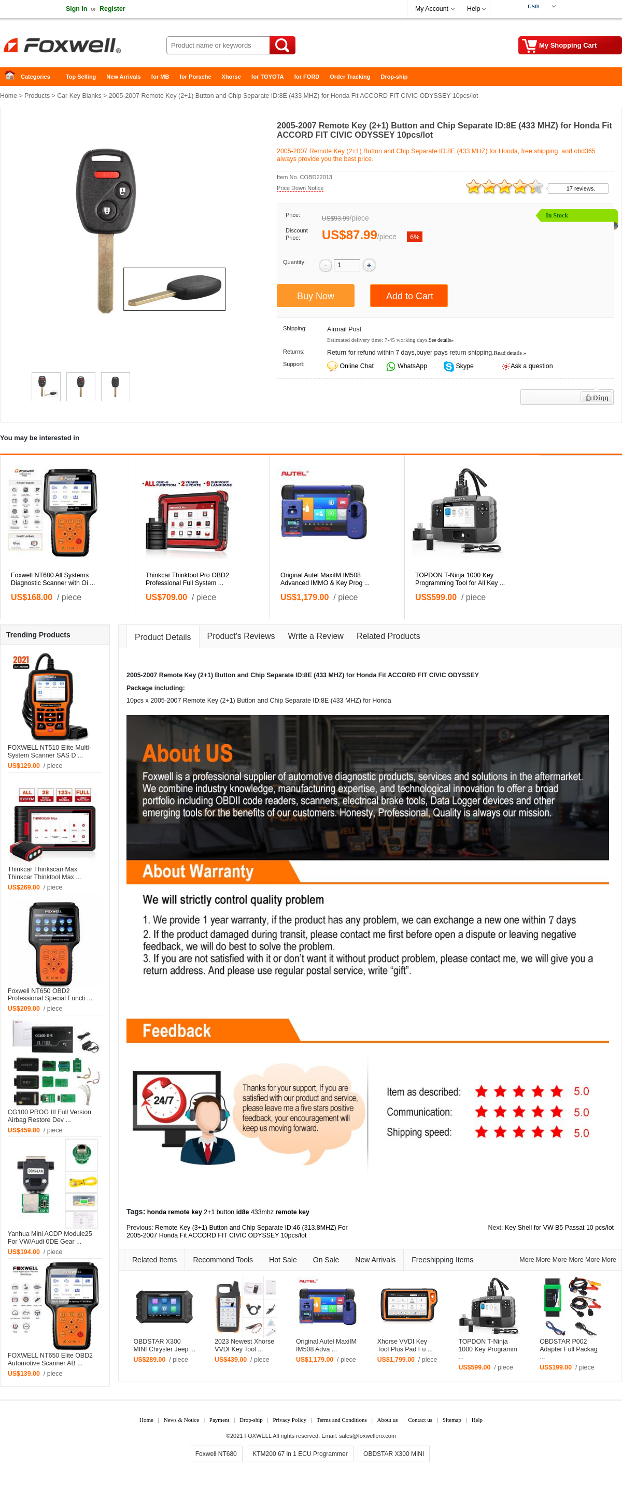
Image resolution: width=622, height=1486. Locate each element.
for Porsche (195, 77)
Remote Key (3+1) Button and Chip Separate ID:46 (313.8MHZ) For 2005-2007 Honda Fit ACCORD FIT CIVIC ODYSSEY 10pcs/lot (237, 1231)
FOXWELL (258, 1436)
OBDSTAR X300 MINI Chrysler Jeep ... (164, 1345)
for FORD (306, 77)
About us (387, 1420)
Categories (35, 77)
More (526, 1259)
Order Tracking (350, 77)
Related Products (388, 636)
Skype (464, 366)
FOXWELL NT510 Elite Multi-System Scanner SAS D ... (49, 751)
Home (13, 76)
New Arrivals (123, 77)
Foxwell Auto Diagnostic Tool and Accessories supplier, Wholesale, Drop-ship (83, 46)
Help (473, 8)
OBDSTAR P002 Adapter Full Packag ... (569, 1349)
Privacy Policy (289, 1420)
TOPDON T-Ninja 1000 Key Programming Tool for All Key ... (460, 579)
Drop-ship (394, 77)
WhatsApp (412, 366)
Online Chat (356, 366)
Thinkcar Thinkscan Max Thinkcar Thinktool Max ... (44, 873)
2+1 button (219, 1212)
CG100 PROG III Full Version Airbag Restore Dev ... (49, 1116)
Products (37, 95)
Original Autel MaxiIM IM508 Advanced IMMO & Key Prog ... (325, 579)
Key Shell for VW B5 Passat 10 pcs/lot (559, 1227)
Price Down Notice (300, 188)
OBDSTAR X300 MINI (393, 1454)
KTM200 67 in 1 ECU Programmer (299, 1454)
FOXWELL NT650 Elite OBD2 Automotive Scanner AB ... (50, 1359)
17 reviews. (581, 188)
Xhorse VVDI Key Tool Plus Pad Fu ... (405, 1345)
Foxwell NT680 (216, 1454)
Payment (219, 1420)
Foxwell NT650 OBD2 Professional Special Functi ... (50, 994)
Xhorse (231, 77)
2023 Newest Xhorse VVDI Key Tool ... (244, 1345)
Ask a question (532, 366)
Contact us (420, 1420)
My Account (431, 8)
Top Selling (81, 77)
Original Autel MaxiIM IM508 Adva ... (326, 1345)
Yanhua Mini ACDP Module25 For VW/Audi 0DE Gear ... (50, 1237)
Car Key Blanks (79, 95)
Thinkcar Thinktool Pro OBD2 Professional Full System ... (187, 579)
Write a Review (316, 636)
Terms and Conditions (342, 1420)
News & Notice (181, 1420)
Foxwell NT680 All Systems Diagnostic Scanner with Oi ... (53, 579)
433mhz (262, 1212)
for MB (160, 77)
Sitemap (452, 1420)
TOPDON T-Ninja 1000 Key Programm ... (487, 1349)
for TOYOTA (267, 77)
